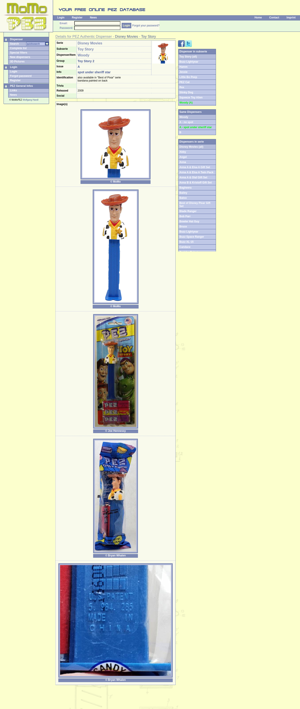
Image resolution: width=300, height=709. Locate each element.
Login (61, 17)
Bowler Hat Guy (189, 221)
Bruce (183, 226)
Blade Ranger (187, 211)
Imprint (291, 17)
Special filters (18, 52)
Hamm (183, 66)
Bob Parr (185, 216)
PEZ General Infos (21, 86)
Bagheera (185, 187)
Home (258, 17)
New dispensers (20, 57)
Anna (182, 162)
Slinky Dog (186, 92)
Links (13, 90)
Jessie (183, 72)
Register (77, 17)
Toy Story (148, 36)
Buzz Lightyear (188, 61)
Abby (182, 151)
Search (14, 43)
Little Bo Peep (188, 77)
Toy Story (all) (188, 56)
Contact (274, 17)
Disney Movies (126, 36)
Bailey (183, 192)
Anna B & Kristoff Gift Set (195, 182)
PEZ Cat (184, 82)
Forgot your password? (146, 25)
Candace (184, 247)
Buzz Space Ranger (191, 236)
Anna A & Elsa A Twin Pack (196, 172)
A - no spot (186, 122)
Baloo (183, 197)
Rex (181, 87)
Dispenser (16, 39)
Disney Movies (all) (191, 146)
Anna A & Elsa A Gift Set (194, 167)
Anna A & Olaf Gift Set (193, 177)
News (93, 17)
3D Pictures (17, 61)
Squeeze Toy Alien (191, 97)
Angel (183, 157)
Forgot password (20, 76)
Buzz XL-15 (186, 241)
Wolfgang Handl (30, 100)
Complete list (18, 48)
